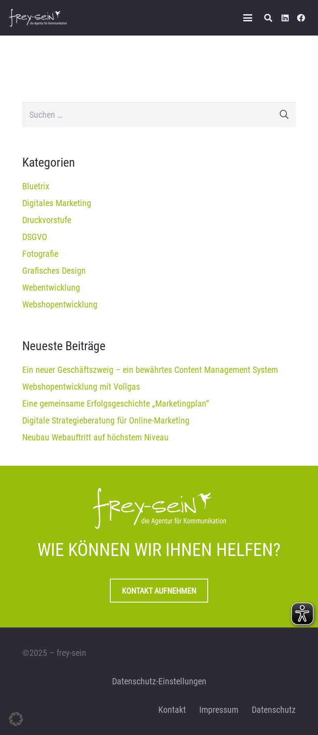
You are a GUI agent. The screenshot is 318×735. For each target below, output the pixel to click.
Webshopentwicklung (59, 304)
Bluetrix (35, 186)
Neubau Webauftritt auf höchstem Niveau (95, 437)
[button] (247, 17)
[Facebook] (301, 18)
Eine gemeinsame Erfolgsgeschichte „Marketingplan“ (115, 403)
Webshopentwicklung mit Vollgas (81, 386)
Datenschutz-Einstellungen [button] (159, 681)
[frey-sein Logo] (38, 18)
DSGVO (34, 237)
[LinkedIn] (285, 18)
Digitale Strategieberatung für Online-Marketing (105, 420)
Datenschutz (274, 709)
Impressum (218, 709)
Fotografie (40, 253)
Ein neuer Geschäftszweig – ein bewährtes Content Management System (150, 369)
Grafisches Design (54, 270)
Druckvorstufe (46, 220)
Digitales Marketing (56, 203)
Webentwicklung (51, 287)
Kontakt (172, 709)
